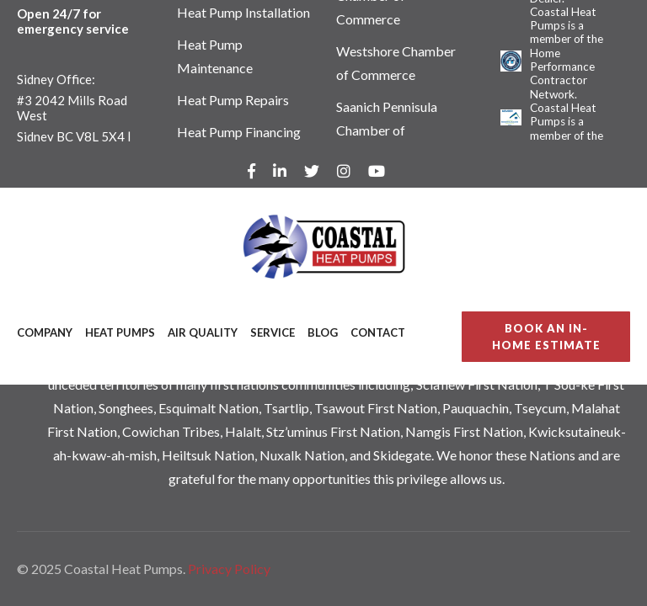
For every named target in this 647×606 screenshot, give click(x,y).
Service (272, 332)
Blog (322, 332)
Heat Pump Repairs (233, 100)
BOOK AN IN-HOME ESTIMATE (546, 337)
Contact (377, 332)
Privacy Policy (229, 569)
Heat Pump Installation (243, 12)
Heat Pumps (120, 332)
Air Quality (203, 332)
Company (44, 332)
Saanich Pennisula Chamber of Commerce (386, 130)
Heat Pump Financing (239, 132)
